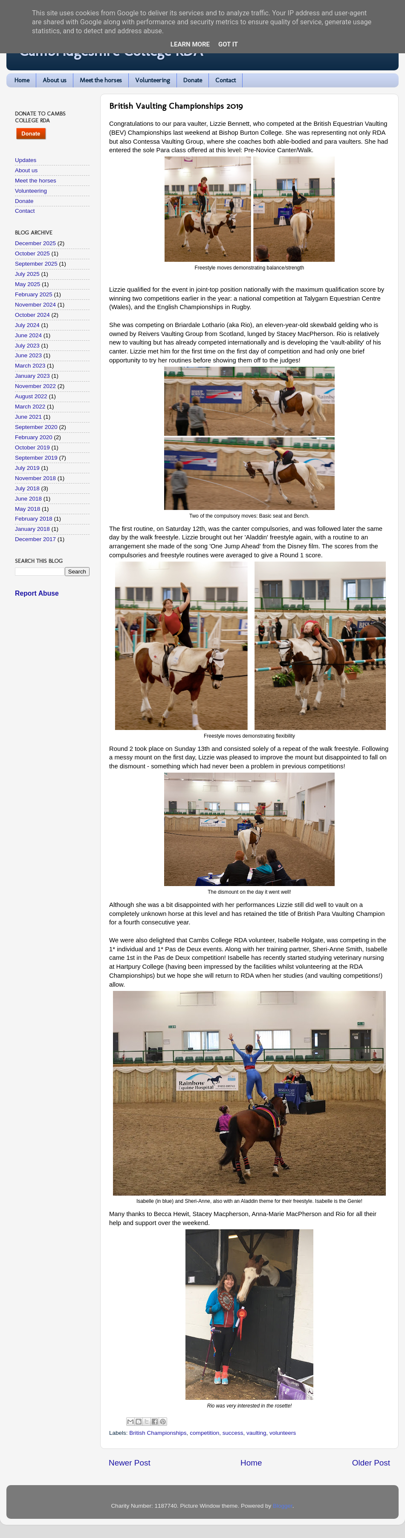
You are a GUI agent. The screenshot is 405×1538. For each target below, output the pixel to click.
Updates (25, 160)
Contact (225, 80)
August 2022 (31, 396)
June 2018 (28, 498)
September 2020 (36, 427)
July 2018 (27, 488)
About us (55, 80)
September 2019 (36, 458)
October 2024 (32, 315)
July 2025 (27, 274)
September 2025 (36, 264)
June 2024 (28, 335)
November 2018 (35, 478)
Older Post (371, 1462)
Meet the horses (101, 80)
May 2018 (27, 509)
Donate (192, 80)
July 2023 (27, 345)
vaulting (256, 1433)
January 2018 (32, 529)
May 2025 (27, 284)
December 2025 (35, 243)
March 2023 (30, 365)
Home (21, 80)
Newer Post (129, 1462)
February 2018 (33, 519)
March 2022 (30, 406)
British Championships (157, 1433)
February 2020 (33, 437)
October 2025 (32, 253)
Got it (228, 44)
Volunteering (152, 80)
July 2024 (27, 325)
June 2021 (28, 417)
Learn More (190, 44)
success (233, 1433)
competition (204, 1433)
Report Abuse (37, 593)
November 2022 (35, 386)
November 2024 (35, 304)
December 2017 (35, 539)
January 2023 (32, 376)
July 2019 (27, 468)
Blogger (282, 1506)
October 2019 (32, 447)
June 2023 (28, 355)
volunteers (282, 1433)
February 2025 (33, 294)
